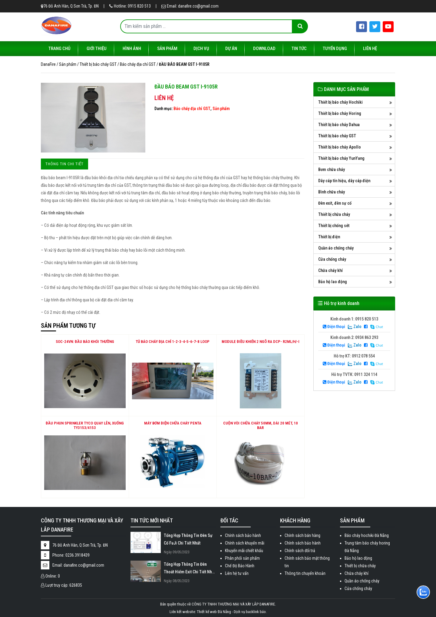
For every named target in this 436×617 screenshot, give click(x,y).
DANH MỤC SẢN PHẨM (346, 89)
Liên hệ (370, 48)
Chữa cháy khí (330, 270)
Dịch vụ (201, 48)
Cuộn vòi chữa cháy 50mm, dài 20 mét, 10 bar (260, 425)
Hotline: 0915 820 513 (130, 6)
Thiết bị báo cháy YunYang (341, 158)
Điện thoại (334, 326)
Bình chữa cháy (331, 191)
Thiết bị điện (329, 236)
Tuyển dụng (335, 48)
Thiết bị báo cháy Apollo (339, 147)
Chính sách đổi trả (300, 550)
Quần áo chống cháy (336, 248)
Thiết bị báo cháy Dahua (339, 124)
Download (264, 48)
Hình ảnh (132, 48)
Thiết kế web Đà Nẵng (214, 611)
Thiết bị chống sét (333, 225)
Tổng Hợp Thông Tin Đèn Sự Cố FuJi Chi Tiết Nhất (188, 539)
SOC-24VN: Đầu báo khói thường (85, 341)
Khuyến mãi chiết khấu (244, 550)
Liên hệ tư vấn (237, 573)
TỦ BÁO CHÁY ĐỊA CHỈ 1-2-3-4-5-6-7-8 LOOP (173, 341)
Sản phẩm (167, 48)
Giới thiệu (97, 48)
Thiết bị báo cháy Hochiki (340, 102)
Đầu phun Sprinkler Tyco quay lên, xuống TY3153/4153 (85, 425)
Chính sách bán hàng (302, 535)
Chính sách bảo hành (243, 535)
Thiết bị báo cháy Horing (339, 113)
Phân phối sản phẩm (242, 558)
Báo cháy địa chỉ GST (191, 108)
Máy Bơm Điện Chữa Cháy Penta (172, 423)
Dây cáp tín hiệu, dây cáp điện (344, 180)
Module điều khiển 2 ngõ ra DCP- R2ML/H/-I (260, 341)
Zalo (355, 326)
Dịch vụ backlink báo (250, 611)
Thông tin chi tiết (64, 164)
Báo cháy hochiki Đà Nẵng (367, 535)
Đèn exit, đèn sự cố (335, 203)
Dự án (231, 48)
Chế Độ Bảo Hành (239, 565)
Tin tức (299, 48)
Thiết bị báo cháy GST (337, 135)
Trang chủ (59, 48)
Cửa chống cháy (332, 259)
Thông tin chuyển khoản (305, 573)
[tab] (64, 164)
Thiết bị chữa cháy (334, 214)
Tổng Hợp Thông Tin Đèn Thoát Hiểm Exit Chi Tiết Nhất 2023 (189, 569)
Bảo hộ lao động (332, 281)
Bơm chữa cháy (331, 169)
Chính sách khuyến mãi (244, 543)
